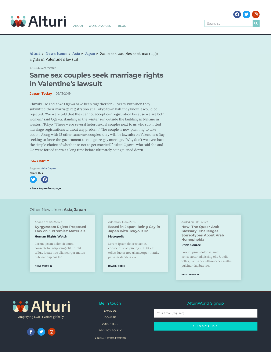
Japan (52, 168)
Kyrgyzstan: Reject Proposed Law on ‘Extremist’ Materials (60, 229)
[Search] (256, 23)
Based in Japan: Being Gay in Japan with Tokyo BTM (134, 229)
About (78, 25)
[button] (33, 179)
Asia (44, 168)
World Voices (100, 26)
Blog (122, 25)
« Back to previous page (45, 188)
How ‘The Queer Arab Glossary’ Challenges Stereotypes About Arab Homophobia (202, 233)
